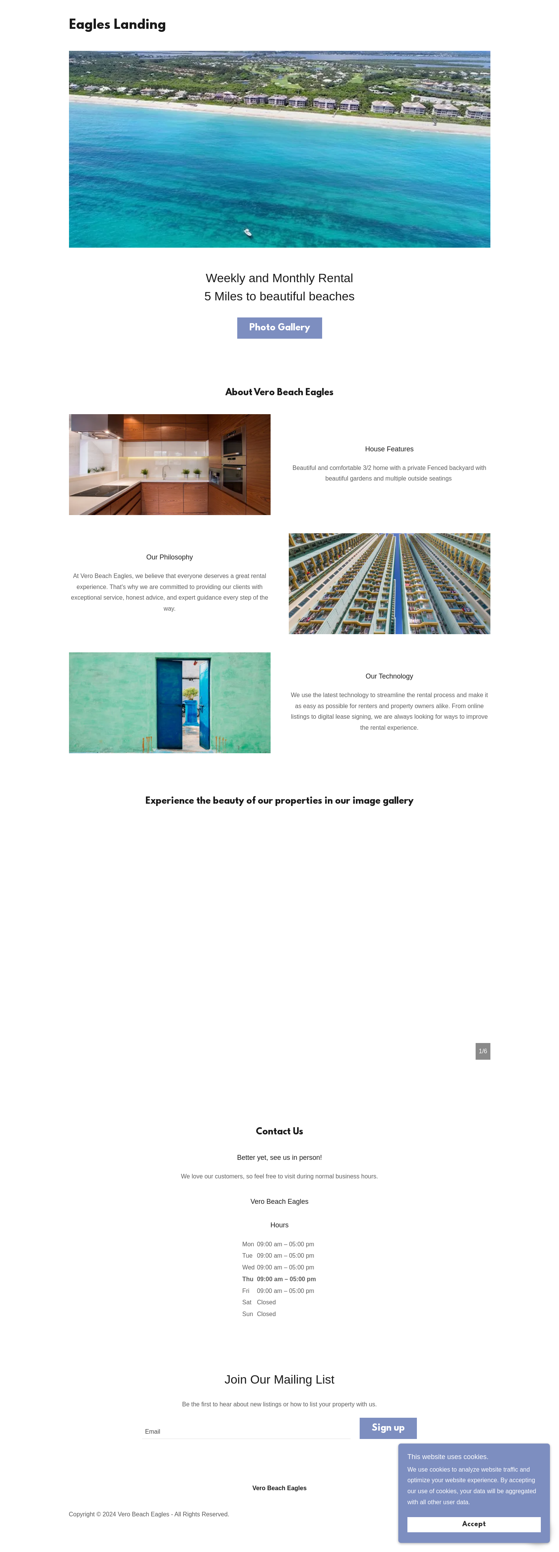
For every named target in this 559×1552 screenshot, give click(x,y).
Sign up (388, 1428)
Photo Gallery (279, 328)
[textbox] (246, 1428)
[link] (117, 27)
